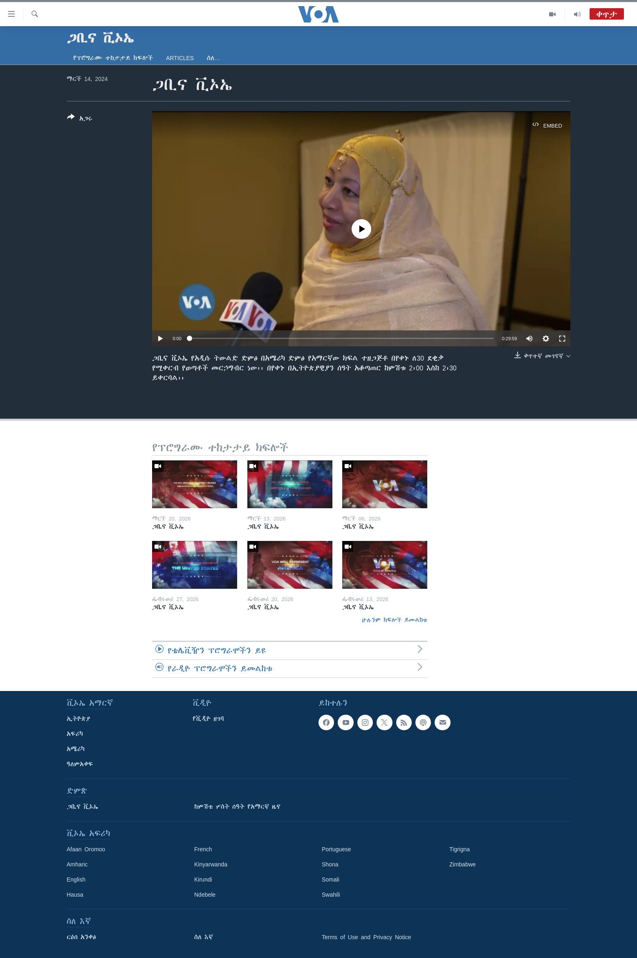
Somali (330, 879)
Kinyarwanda (210, 864)
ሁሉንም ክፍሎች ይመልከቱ (394, 620)
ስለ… (213, 58)
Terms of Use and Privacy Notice (366, 937)
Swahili (331, 894)
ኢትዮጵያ (78, 718)
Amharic (77, 864)
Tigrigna (459, 849)
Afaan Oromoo (86, 849)
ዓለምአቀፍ (80, 764)
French (203, 849)
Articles (180, 58)
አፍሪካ (75, 734)
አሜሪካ (76, 749)
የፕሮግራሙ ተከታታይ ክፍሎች (113, 58)
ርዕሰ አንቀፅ (81, 937)
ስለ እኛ (203, 937)
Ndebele (204, 894)
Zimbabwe (462, 864)
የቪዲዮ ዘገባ (208, 718)
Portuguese (336, 849)
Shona (330, 864)
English (76, 879)
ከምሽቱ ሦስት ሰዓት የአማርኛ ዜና (237, 806)
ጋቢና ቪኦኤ (82, 806)
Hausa (75, 894)
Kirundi (203, 879)
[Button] (79, 119)
